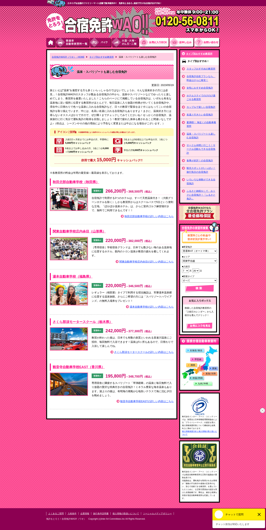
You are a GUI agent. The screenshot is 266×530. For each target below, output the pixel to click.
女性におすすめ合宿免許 (200, 87)
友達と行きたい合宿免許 (200, 114)
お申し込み (182, 42)
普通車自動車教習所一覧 (73, 42)
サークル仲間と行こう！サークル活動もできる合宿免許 (201, 149)
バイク (101, 42)
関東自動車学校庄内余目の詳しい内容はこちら (146, 261)
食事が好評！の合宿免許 (200, 160)
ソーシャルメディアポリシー (157, 513)
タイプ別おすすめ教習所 (199, 53)
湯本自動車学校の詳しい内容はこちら (152, 306)
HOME (51, 42)
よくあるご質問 (56, 513)
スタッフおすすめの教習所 (201, 68)
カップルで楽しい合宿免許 (201, 107)
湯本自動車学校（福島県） (73, 276)
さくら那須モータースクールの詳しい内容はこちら (144, 352)
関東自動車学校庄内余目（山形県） (79, 231)
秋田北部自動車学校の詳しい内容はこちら (149, 216)
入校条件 (72, 513)
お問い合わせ (207, 42)
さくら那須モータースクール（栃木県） (82, 322)
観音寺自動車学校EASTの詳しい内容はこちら (147, 401)
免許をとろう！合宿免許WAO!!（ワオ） (66, 519)
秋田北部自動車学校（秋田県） (76, 182)
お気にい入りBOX (154, 42)
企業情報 (84, 513)
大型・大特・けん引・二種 (125, 42)
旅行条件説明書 (101, 513)
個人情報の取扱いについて (125, 513)
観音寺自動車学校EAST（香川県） (79, 367)
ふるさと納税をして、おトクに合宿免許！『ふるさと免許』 (201, 195)
